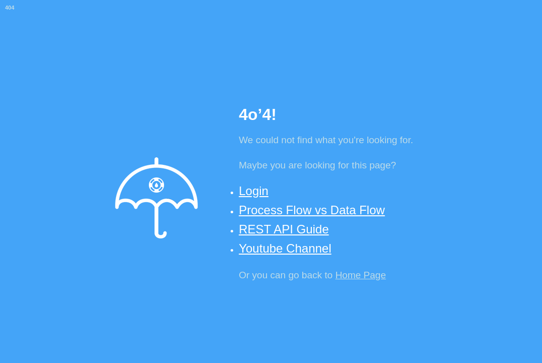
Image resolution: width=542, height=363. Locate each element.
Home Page (360, 275)
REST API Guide (284, 229)
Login (253, 191)
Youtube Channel (285, 248)
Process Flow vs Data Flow (312, 210)
